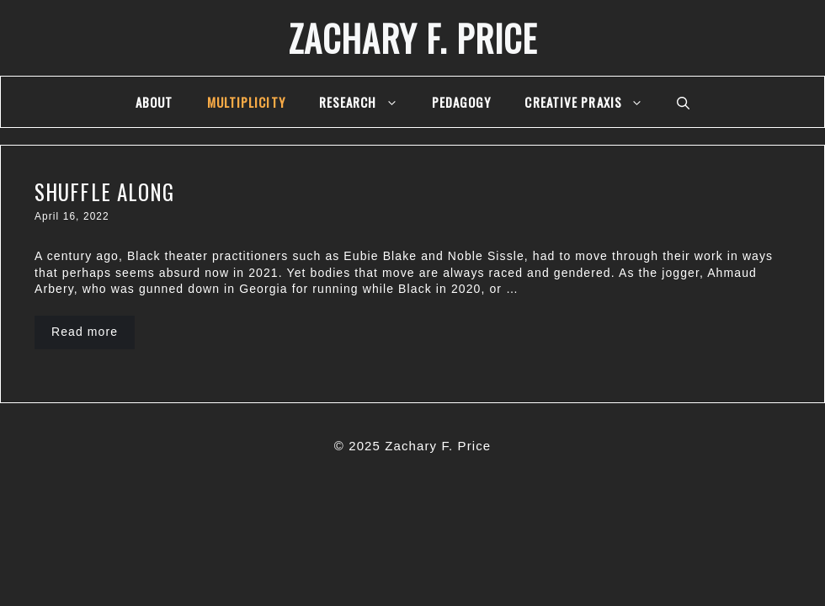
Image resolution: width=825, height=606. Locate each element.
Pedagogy (462, 102)
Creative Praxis (592, 102)
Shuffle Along (104, 191)
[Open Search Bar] (683, 102)
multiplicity (246, 102)
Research (367, 102)
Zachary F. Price (413, 38)
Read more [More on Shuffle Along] (84, 331)
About (154, 102)
